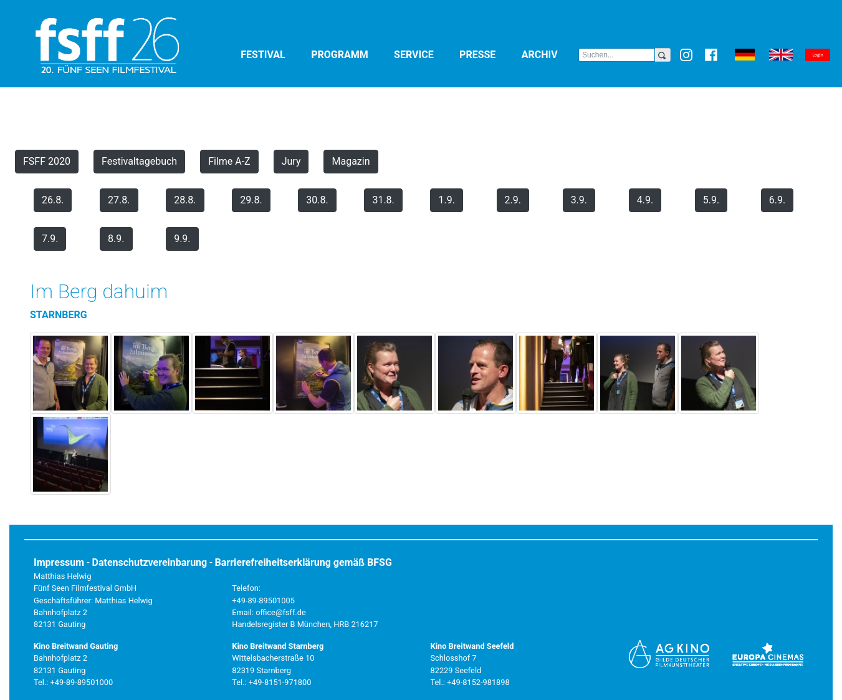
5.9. (711, 200)
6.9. (777, 200)
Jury (291, 161)
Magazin (351, 161)
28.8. (185, 200)
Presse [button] (488, 54)
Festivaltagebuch (139, 161)
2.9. (513, 200)
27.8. (119, 200)
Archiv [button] (550, 54)
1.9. (446, 200)
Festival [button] (273, 54)
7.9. (50, 239)
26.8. (53, 200)
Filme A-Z (229, 161)
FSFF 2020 (46, 161)
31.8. (383, 200)
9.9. (182, 239)
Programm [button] (350, 54)
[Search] (616, 55)
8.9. (116, 239)
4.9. (645, 200)
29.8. (251, 200)
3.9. (579, 200)
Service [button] (424, 54)
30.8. (317, 200)
